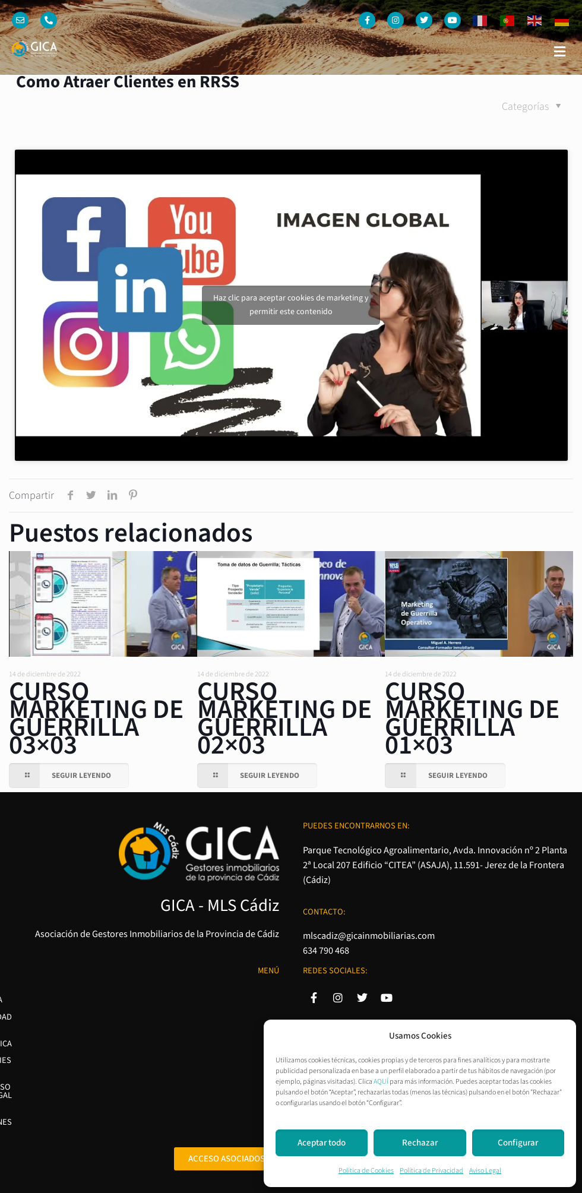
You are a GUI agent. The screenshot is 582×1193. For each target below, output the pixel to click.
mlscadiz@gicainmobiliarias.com (369, 935)
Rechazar (420, 1143)
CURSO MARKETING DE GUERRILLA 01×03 (472, 718)
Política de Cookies (366, 1171)
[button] (560, 51)
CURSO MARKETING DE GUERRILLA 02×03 (284, 718)
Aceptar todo (322, 1143)
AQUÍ (381, 1082)
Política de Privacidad (431, 1171)
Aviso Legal (485, 1171)
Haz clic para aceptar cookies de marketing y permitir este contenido (291, 305)
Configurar (518, 1143)
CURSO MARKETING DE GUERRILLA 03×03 (96, 718)
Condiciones (253, 1079)
